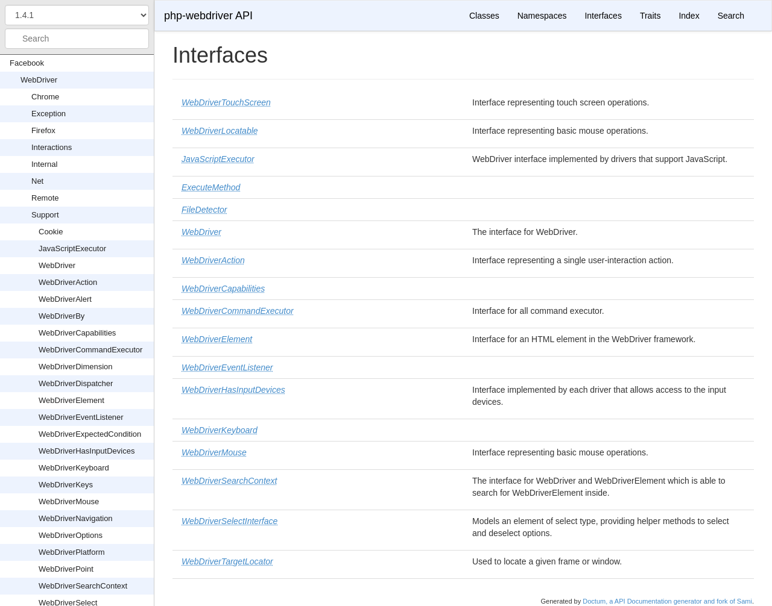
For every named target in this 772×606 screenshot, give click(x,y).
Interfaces (602, 15)
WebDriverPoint (66, 568)
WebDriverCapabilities (77, 332)
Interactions (51, 147)
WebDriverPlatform (72, 552)
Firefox (43, 130)
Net (37, 181)
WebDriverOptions (71, 535)
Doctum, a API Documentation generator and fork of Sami (667, 601)
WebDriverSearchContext (83, 585)
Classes (484, 15)
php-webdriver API (208, 16)
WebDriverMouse (69, 501)
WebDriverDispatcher (76, 383)
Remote (45, 197)
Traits (650, 15)
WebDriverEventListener (81, 417)
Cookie (51, 231)
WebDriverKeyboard (74, 467)
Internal (44, 164)
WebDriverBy (61, 315)
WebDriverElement (71, 400)
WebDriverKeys (66, 484)
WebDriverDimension (76, 366)
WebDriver (39, 79)
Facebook (27, 62)
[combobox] (77, 38)
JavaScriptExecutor (72, 248)
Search (731, 15)
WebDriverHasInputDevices (86, 450)
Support (45, 214)
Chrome (45, 96)
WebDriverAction (68, 282)
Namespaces (542, 15)
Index (689, 15)
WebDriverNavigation (76, 518)
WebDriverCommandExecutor (90, 349)
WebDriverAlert (65, 299)
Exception (48, 113)
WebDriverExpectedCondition (90, 434)
